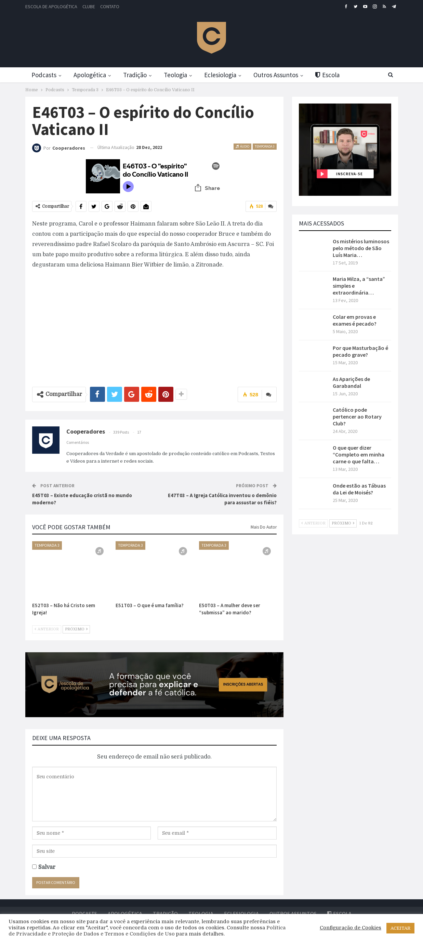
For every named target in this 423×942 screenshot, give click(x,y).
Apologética (91, 75)
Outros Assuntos (282, 75)
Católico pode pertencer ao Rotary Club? (357, 416)
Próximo (76, 629)
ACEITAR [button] (400, 928)
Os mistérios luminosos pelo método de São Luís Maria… (361, 248)
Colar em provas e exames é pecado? (354, 320)
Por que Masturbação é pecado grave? (360, 351)
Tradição (137, 75)
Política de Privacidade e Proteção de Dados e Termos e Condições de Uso (147, 931)
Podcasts (43, 75)
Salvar (46, 867)
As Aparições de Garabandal (351, 382)
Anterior (47, 629)
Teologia (179, 75)
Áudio (242, 146)
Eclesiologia (226, 75)
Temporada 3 (265, 146)
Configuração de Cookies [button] (350, 928)
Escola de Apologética (51, 6)
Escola (335, 75)
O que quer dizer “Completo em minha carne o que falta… (358, 454)
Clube (88, 6)
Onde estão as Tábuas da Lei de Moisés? (359, 489)
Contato (109, 6)
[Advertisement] (154, 324)
